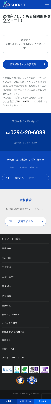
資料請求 (33, 28)
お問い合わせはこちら (25, 178)
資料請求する (25, 221)
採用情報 (6, 340)
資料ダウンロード (10, 314)
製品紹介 (6, 257)
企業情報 (6, 296)
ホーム (22, 28)
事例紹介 (6, 286)
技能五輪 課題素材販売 (13, 332)
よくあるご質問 (9, 323)
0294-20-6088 (22, 101)
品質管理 (6, 267)
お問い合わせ (8, 349)
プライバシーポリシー (13, 357)
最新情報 (6, 306)
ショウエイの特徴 (11, 238)
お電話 (8, 401)
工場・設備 (8, 277)
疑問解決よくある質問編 (23, 64)
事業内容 (6, 248)
